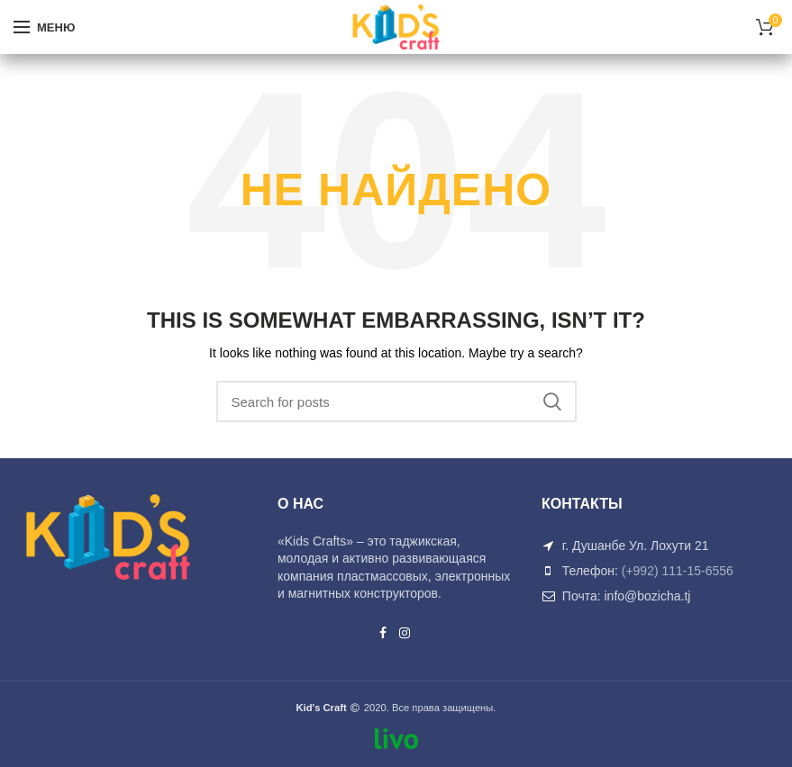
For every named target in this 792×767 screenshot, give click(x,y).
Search (552, 401)
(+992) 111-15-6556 (677, 571)
